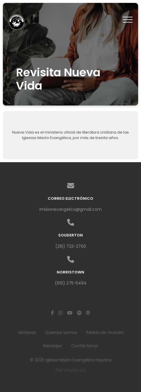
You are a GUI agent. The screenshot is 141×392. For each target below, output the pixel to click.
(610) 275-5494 (71, 283)
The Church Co (70, 370)
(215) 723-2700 (70, 246)
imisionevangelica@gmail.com (70, 209)
